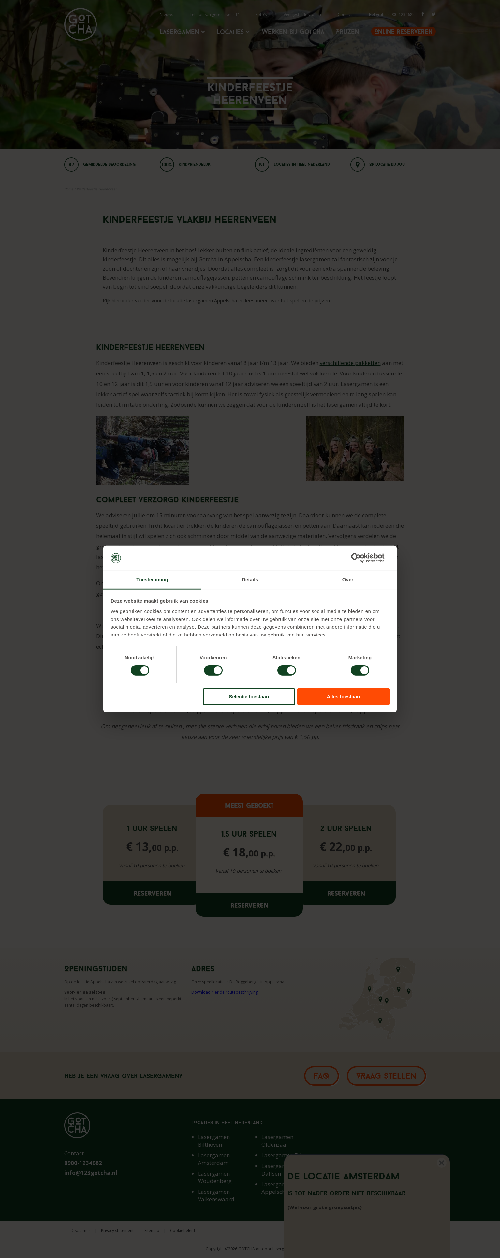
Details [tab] (250, 579)
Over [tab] (348, 579)
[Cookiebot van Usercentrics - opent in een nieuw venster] (361, 558)
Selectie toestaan (249, 696)
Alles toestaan (343, 696)
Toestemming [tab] (152, 579)
